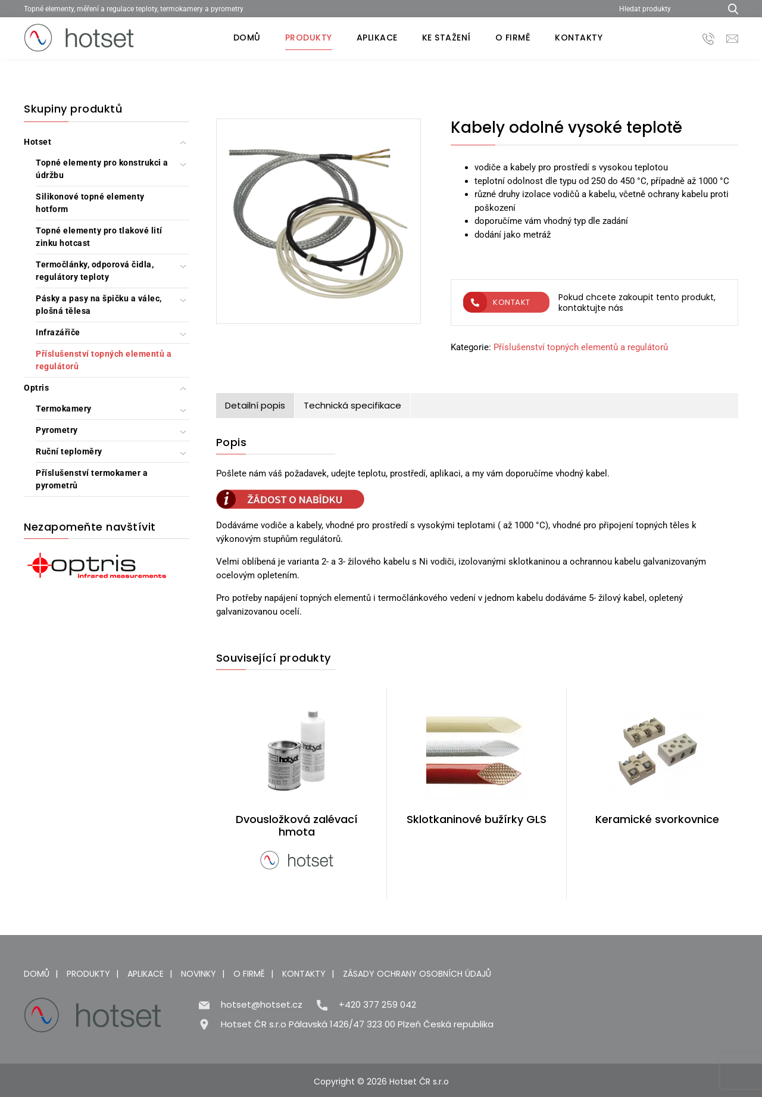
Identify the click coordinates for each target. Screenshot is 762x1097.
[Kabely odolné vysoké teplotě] (318, 223)
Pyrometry (57, 430)
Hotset (37, 142)
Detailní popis (255, 405)
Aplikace (377, 37)
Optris (36, 387)
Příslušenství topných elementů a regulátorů (103, 360)
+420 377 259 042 (377, 1004)
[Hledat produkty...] (729, 8)
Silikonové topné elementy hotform (90, 203)
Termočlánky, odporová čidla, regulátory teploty (95, 271)
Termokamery (64, 408)
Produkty (308, 37)
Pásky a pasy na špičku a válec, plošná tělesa (99, 305)
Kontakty (578, 37)
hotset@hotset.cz (261, 1004)
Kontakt (496, 302)
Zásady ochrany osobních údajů (417, 974)
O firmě (513, 37)
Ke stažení (446, 37)
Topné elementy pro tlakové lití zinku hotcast (99, 237)
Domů (247, 37)
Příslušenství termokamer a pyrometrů (92, 479)
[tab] (255, 406)
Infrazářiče (58, 332)
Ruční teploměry (69, 451)
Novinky (198, 974)
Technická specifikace (352, 405)
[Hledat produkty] (665, 8)
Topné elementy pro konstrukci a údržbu (102, 169)
